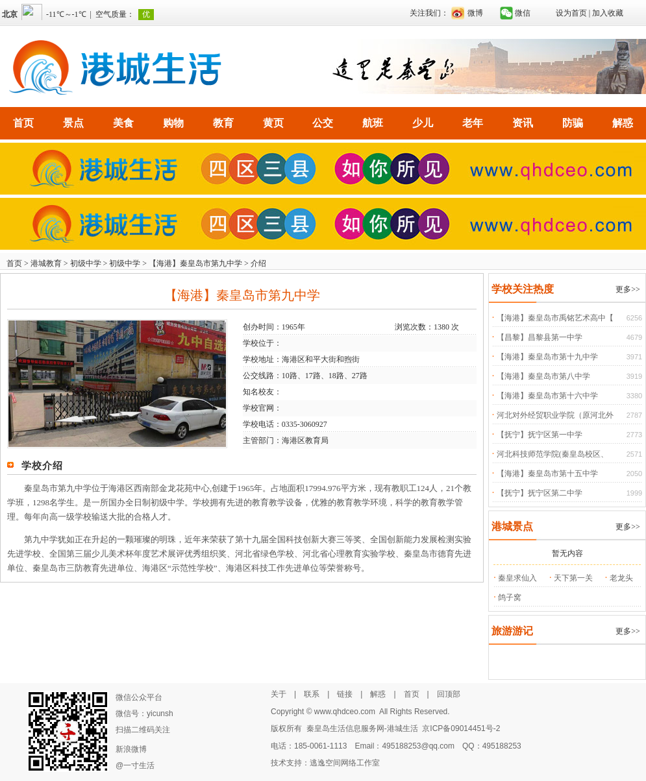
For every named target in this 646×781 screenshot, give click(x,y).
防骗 (572, 122)
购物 (173, 122)
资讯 (522, 122)
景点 (73, 122)
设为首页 (571, 13)
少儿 (422, 122)
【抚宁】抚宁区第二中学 (539, 493)
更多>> (627, 289)
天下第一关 (573, 578)
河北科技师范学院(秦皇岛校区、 (552, 454)
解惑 (622, 122)
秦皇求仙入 (517, 578)
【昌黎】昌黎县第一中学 (539, 337)
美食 (123, 122)
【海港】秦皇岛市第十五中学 (547, 473)
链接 (345, 694)
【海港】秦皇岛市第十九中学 (547, 356)
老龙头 (621, 578)
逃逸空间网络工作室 (345, 762)
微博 (475, 13)
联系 (311, 694)
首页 (23, 122)
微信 (522, 13)
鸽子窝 (509, 597)
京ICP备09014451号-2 (461, 728)
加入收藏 (607, 13)
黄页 (273, 122)
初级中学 (85, 263)
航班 (372, 122)
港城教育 (46, 263)
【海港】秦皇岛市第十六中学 (547, 395)
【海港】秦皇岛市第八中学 (543, 376)
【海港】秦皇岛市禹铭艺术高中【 (555, 317)
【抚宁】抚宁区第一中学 (539, 434)
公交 (322, 122)
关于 (278, 694)
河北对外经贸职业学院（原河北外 (555, 415)
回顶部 (448, 694)
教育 (223, 122)
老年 (472, 122)
